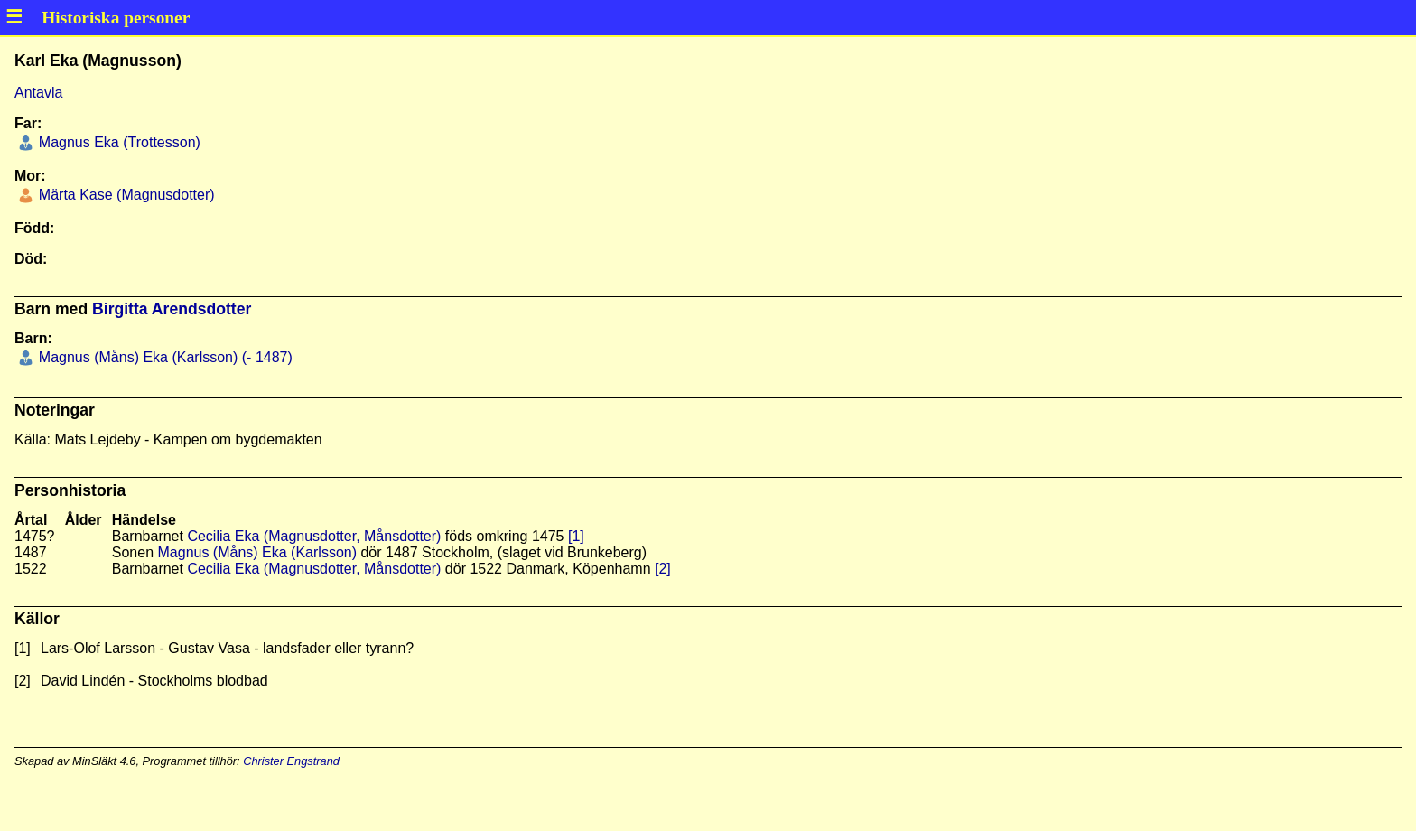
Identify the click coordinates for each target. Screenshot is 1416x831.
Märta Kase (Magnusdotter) (124, 194)
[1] (576, 536)
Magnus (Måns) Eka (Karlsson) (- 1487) (163, 357)
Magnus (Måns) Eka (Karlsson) (258, 552)
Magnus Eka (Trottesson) (117, 142)
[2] (663, 568)
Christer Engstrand (291, 761)
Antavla (38, 92)
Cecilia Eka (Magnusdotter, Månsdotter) (314, 536)
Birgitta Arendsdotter (171, 309)
